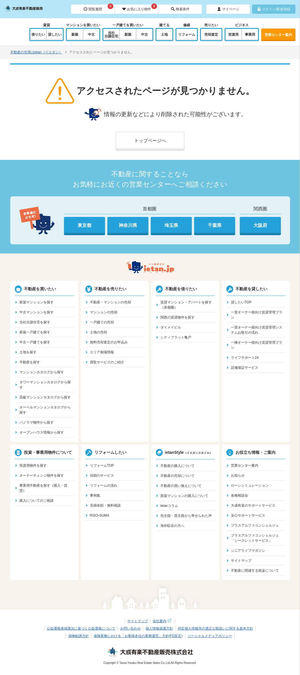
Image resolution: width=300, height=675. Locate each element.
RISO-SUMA (99, 515)
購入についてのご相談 (36, 501)
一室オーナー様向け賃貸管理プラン (256, 314)
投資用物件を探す (33, 466)
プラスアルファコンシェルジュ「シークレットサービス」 (255, 538)
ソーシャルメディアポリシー (210, 636)
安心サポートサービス (248, 515)
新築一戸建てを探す (34, 332)
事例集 (95, 495)
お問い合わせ (130, 628)
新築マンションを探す (36, 302)
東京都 (84, 225)
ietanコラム (169, 506)
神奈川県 (128, 225)
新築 (74, 35)
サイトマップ (241, 561)
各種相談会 (239, 495)
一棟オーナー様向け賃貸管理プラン (256, 345)
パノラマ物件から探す (36, 422)
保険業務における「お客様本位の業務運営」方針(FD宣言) (138, 636)
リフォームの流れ (103, 485)
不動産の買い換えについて (181, 486)
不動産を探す (29, 362)
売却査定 (211, 35)
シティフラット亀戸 (175, 337)
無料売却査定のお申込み (109, 342)
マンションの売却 (103, 312)
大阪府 (260, 225)
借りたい (38, 35)
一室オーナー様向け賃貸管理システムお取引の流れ (256, 330)
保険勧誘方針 (78, 636)
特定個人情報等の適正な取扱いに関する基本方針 (215, 628)
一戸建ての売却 (102, 322)
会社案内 (163, 621)
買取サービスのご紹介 (107, 362)
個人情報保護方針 (159, 628)
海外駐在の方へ (172, 526)
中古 (91, 35)
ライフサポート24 (245, 358)
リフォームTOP (102, 466)
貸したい (55, 35)
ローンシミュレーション (250, 485)
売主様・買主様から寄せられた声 (186, 516)
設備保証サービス (244, 368)
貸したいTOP (241, 302)
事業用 (250, 35)
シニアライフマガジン (248, 551)
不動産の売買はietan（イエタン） (36, 52)
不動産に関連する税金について (255, 571)
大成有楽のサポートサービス (253, 505)
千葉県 (215, 225)
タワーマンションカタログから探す (45, 384)
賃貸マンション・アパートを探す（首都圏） (186, 304)
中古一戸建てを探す (34, 342)
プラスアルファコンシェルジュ (255, 525)
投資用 (233, 35)
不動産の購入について (177, 466)
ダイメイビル (170, 327)
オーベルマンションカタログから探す (45, 409)
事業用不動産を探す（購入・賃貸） (43, 488)
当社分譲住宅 (111, 34)
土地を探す (28, 352)
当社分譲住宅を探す (34, 322)
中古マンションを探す (36, 312)
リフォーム (186, 35)
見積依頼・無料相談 (105, 505)
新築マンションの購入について (184, 496)
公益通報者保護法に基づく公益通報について (81, 628)
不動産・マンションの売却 (110, 302)
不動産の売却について (177, 476)
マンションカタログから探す (41, 372)
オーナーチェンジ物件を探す (41, 475)
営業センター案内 (278, 35)
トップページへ (150, 140)
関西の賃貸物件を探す (177, 317)
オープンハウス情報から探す (41, 432)
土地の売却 (98, 332)
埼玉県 (171, 225)
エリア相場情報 (102, 352)
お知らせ (238, 475)
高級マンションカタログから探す (45, 397)
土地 (164, 35)
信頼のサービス (102, 475)
